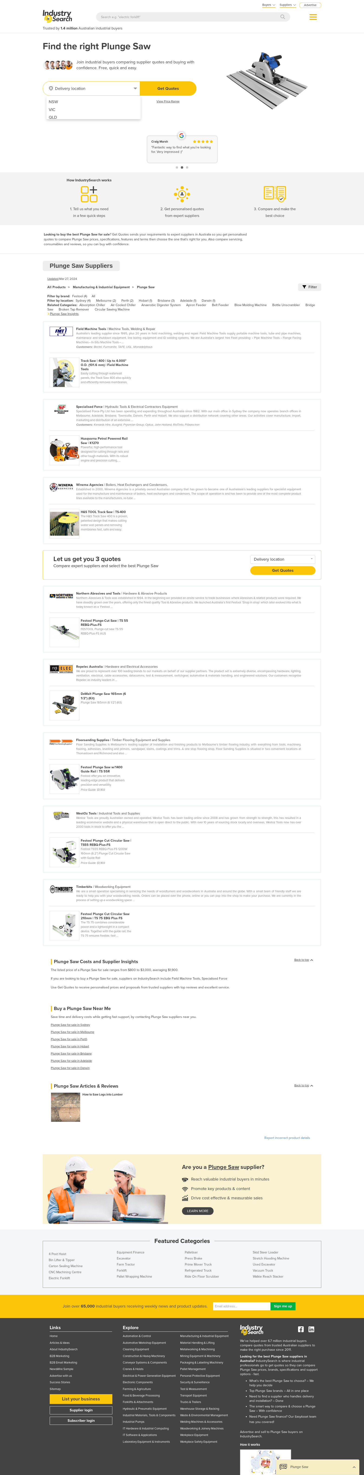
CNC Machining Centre (65, 1272)
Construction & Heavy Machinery (144, 1356)
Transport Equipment (193, 1395)
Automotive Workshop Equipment (144, 1343)
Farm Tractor (126, 1264)
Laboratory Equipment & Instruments (146, 1442)
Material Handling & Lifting (197, 1343)
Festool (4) (79, 296)
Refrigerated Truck (198, 1270)
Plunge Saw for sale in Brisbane (71, 1054)
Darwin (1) (208, 301)
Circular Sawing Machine (112, 309)
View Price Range (167, 101)
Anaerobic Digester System (161, 305)
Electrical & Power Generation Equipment (149, 1376)
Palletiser (191, 1252)
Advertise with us (61, 1376)
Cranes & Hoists (133, 1369)
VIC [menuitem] (52, 109)
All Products (56, 287)
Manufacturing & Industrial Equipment (101, 287)
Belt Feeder (220, 305)
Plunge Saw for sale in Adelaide (71, 1061)
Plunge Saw (146, 287)
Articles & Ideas (60, 1343)
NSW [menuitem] (53, 101)
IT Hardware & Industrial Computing (146, 1428)
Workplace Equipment (194, 1435)
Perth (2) (127, 301)
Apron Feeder (196, 305)
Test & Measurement (193, 1389)
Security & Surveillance (195, 1382)
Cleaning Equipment (136, 1349)
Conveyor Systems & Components (145, 1362)
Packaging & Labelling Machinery (201, 1362)
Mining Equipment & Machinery (200, 1356)
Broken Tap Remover (74, 309)
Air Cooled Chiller (123, 305)
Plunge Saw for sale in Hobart (70, 1046)
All (93, 296)
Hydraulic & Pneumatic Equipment (145, 1409)
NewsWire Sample (61, 1369)
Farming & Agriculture (137, 1389)
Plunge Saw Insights (64, 314)
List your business (81, 1399)
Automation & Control (137, 1336)
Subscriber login (81, 1420)
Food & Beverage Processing (141, 1395)
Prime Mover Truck (198, 1264)
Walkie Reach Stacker (268, 1277)
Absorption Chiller (92, 305)
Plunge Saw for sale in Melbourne (72, 1032)
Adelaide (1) (188, 301)
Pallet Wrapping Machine (134, 1277)
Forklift (122, 1270)
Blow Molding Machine (250, 305)
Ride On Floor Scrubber (202, 1277)
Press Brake (193, 1258)
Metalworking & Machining (197, 1349)
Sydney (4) (83, 301)
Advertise (310, 5)
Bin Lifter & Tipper (62, 1260)
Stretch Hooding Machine (271, 1258)
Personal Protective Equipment (200, 1376)
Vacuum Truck (263, 1270)
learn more (197, 1211)
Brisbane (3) (166, 301)
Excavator (124, 1258)
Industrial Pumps (133, 1422)
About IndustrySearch (64, 1349)
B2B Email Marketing (63, 1362)
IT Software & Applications (140, 1435)
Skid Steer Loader (265, 1252)
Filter (309, 287)
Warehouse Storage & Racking (199, 1409)
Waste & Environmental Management (204, 1415)
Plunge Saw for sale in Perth (69, 1039)
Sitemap (55, 1389)
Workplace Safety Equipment (198, 1442)
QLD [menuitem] (53, 117)
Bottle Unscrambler (286, 305)
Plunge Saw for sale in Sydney (70, 1025)
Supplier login (81, 1410)
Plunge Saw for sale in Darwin (70, 1068)
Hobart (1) (145, 301)
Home (54, 1336)
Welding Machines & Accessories (201, 1422)
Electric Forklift (59, 1278)
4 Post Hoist (57, 1254)
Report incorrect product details (287, 1138)
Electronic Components (138, 1382)
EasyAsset (301, 1417)
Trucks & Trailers (190, 1402)
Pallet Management (193, 1369)
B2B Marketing (59, 1356)
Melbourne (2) (106, 301)
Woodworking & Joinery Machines (202, 1428)
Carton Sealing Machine (66, 1266)
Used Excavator (264, 1264)
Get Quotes (168, 88)
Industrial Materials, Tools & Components (149, 1415)
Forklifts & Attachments (138, 1402)
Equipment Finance (130, 1252)
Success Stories (60, 1382)
